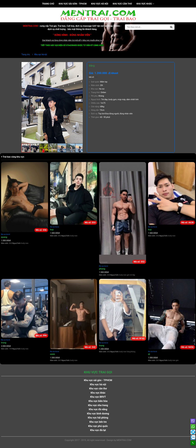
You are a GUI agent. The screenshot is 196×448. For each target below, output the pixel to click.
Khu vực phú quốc (98, 426)
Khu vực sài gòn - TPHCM (73, 3)
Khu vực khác (145, 3)
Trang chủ (48, 3)
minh (52, 354)
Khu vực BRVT (98, 396)
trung (3, 342)
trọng (101, 345)
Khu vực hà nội (99, 3)
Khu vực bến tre (98, 421)
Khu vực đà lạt (98, 430)
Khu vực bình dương (98, 413)
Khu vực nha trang (98, 405)
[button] (80, 64)
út (149, 354)
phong (102, 268)
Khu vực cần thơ (122, 3)
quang (4, 237)
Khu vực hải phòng (98, 417)
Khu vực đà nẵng (98, 409)
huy (52, 229)
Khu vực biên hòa (97, 401)
